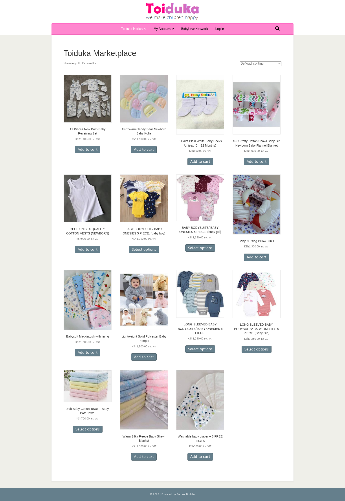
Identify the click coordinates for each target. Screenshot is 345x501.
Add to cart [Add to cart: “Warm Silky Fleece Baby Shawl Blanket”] (144, 457)
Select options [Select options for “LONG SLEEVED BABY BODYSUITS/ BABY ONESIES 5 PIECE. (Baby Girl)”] (256, 349)
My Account (162, 29)
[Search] (277, 29)
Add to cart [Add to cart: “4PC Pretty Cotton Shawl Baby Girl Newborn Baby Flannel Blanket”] (256, 162)
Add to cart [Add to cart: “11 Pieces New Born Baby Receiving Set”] (87, 149)
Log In (219, 29)
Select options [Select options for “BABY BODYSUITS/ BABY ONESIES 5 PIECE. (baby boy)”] (144, 249)
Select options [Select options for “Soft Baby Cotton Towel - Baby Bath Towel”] (87, 429)
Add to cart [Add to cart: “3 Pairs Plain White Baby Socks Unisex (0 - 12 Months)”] (200, 162)
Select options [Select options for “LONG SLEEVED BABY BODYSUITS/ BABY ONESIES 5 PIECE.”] (200, 349)
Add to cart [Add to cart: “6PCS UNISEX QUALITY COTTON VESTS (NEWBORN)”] (87, 249)
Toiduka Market (132, 29)
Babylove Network (194, 29)
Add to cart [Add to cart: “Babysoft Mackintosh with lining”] (87, 352)
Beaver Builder (186, 494)
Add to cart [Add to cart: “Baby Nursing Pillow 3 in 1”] (256, 257)
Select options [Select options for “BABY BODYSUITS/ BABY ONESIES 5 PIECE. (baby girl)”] (200, 248)
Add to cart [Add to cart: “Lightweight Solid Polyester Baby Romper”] (144, 357)
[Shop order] (260, 63)
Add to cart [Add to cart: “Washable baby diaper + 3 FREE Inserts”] (200, 457)
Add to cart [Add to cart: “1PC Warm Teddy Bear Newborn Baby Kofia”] (144, 149)
